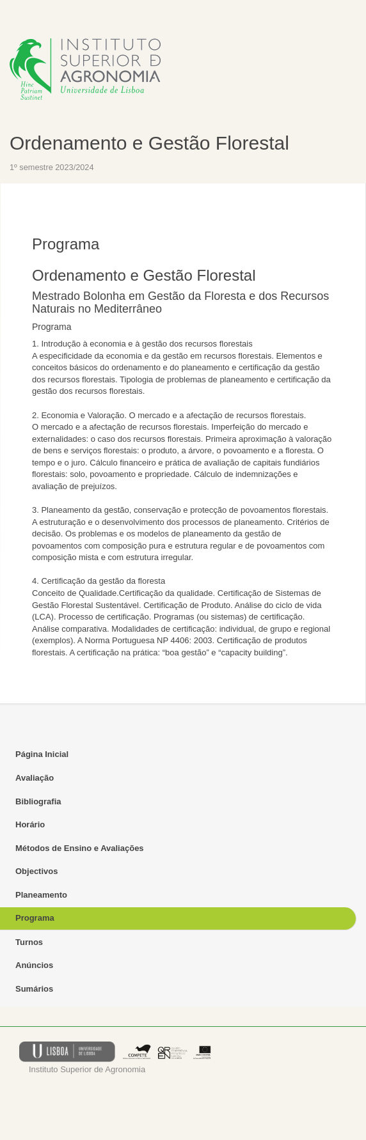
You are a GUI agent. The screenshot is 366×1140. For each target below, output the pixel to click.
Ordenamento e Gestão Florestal (149, 142)
